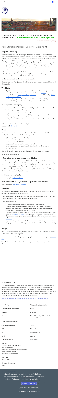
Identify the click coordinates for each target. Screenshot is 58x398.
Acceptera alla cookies (29, 383)
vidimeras (9, 219)
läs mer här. (14, 126)
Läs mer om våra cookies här (29, 391)
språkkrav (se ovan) (18, 215)
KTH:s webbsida (18, 178)
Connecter (6, 2)
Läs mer (43, 93)
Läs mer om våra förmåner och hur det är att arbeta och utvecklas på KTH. (25, 298)
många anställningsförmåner (27, 95)
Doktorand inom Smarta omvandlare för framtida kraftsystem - (28, 36)
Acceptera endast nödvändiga (29, 387)
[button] (53, 2)
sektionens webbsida (19, 185)
